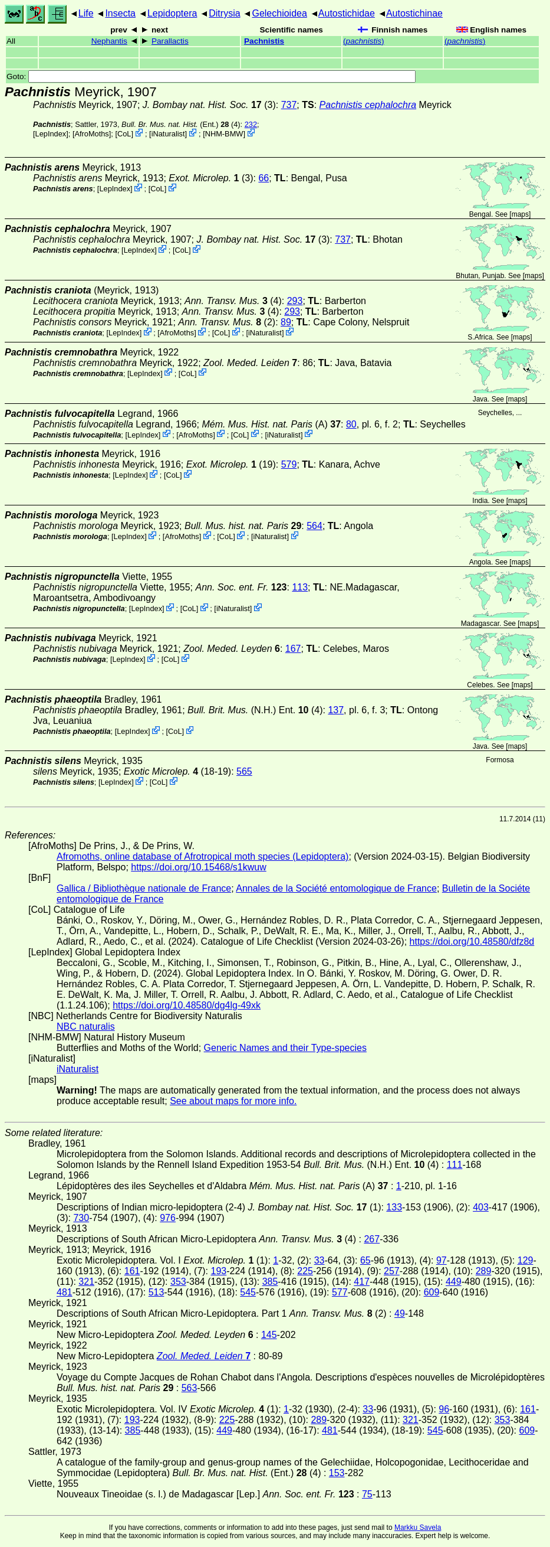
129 (525, 1260)
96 (444, 1409)
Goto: (211, 76)
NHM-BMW (224, 133)
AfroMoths (91, 133)
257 (392, 1271)
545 (248, 1292)
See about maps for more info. (233, 1101)
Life (86, 13)
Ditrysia (224, 13)
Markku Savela (417, 1527)
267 (372, 1239)
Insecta (120, 13)
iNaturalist (168, 133)
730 (81, 1218)
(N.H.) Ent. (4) (254, 710)
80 (351, 424)
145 (269, 1335)
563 (189, 1388)
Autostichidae (346, 13)
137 (336, 710)
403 (481, 1207)
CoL (124, 133)
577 (340, 1292)
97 (441, 1260)
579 (289, 464)
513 (156, 1292)
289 (484, 1271)
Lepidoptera (172, 13)
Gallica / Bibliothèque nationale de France (144, 888)
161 (132, 1271)
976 (168, 1218)
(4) (233, 301)
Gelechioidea (279, 13)
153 (337, 1473)
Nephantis (109, 41)
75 (367, 1494)
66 (263, 178)
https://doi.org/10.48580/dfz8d (472, 941)
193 (219, 1271)
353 (178, 1282)
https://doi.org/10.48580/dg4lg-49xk (187, 1005)
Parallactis (170, 41)
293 (295, 301)
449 (454, 1282)
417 (362, 1282)
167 (293, 649)
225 (305, 1271)
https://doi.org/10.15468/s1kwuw (198, 867)
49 (399, 1313)
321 (86, 1282)
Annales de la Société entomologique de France (336, 888)
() (363, 41)
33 (319, 1260)
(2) (226, 322)
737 (289, 105)
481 (65, 1292)
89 (286, 322)
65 (365, 1260)
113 (300, 587)
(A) (271, 424)
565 (244, 771)
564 (314, 526)
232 (251, 124)
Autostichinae (414, 13)
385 (270, 1282)
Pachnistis (264, 41)
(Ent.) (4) (181, 124)
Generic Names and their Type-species (285, 1048)
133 (394, 1207)
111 (455, 1165)
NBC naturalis (86, 1026)
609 (432, 1292)
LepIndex (51, 133)
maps (520, 214)
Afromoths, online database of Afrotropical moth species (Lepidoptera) (202, 856)
